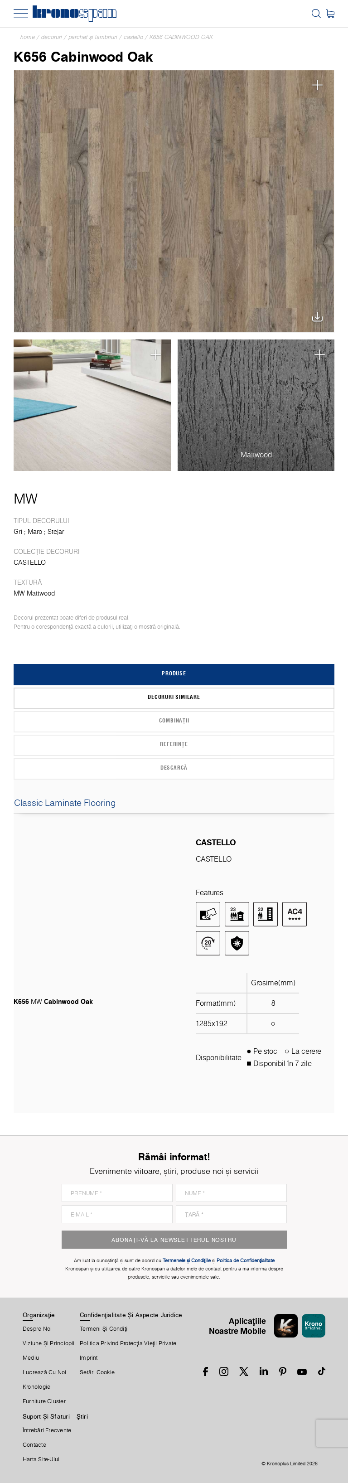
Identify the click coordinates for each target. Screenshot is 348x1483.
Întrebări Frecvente (47, 1430)
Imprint (89, 1358)
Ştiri (82, 1416)
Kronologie (36, 1387)
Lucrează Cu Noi (44, 1372)
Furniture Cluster (44, 1401)
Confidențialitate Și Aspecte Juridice (131, 1314)
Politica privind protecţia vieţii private (128, 1343)
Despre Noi (37, 1329)
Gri (18, 531)
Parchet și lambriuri (92, 37)
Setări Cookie (97, 1372)
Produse (174, 673)
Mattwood (256, 455)
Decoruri (51, 37)
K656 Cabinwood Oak (181, 37)
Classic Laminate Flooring (174, 802)
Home (27, 37)
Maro (35, 531)
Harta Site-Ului (41, 1459)
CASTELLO (133, 37)
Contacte (34, 1445)
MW (26, 498)
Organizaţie (39, 1314)
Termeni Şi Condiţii (104, 1329)
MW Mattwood (34, 593)
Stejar (56, 531)
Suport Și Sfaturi (46, 1416)
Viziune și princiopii (49, 1343)
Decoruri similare (174, 697)
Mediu (31, 1358)
